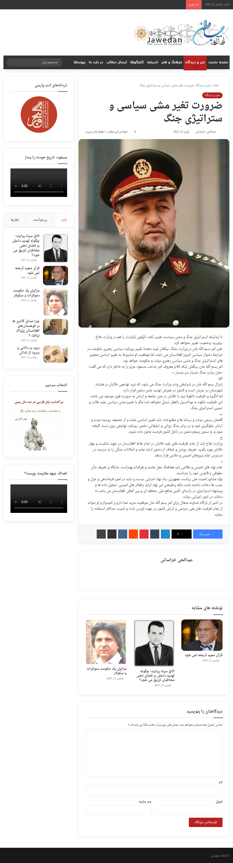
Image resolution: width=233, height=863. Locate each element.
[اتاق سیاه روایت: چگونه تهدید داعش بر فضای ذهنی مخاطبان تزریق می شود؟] (154, 642)
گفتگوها (137, 62)
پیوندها (80, 62)
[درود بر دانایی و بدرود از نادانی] (54, 355)
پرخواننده (40, 220)
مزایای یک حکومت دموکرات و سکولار (107, 670)
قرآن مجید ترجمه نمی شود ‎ (203, 654)
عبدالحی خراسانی (203, 132)
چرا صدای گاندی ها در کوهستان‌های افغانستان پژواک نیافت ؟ (25, 329)
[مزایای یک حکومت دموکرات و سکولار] (106, 640)
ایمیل (219, 800)
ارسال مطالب (116, 62)
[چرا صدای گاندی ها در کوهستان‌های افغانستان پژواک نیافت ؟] (54, 328)
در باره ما (96, 62)
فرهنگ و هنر (171, 62)
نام (221, 781)
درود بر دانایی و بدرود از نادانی (27, 351)
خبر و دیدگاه (195, 62)
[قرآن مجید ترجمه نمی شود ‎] (202, 634)
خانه (218, 85)
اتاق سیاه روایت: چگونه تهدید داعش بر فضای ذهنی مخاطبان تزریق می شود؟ (155, 674)
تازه (64, 220)
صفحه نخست (218, 62)
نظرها (15, 220)
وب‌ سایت (145, 800)
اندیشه (152, 62)
